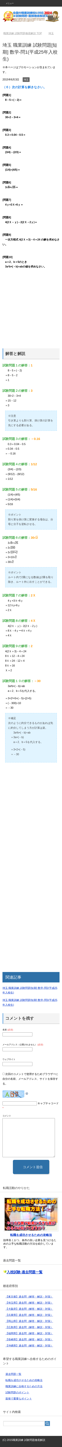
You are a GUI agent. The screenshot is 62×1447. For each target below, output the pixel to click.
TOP (22, 33)
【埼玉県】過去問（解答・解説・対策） (29, 1302)
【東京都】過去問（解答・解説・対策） (29, 1296)
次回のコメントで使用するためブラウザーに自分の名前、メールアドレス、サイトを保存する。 (30, 1079)
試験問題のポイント (17, 1392)
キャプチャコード (48, 1103)
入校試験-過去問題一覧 (24, 1272)
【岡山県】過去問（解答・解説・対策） (29, 1321)
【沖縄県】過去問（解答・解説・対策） (29, 1345)
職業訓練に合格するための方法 (23, 1386)
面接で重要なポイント (18, 1398)
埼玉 (26, 79)
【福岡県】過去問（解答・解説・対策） (29, 1333)
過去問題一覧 (13, 1374)
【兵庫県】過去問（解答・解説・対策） (29, 1315)
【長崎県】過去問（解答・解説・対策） (29, 1339)
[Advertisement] (31, 309)
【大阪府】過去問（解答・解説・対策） (29, 1308)
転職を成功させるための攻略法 (31, 1235)
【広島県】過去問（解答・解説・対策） (29, 1327)
